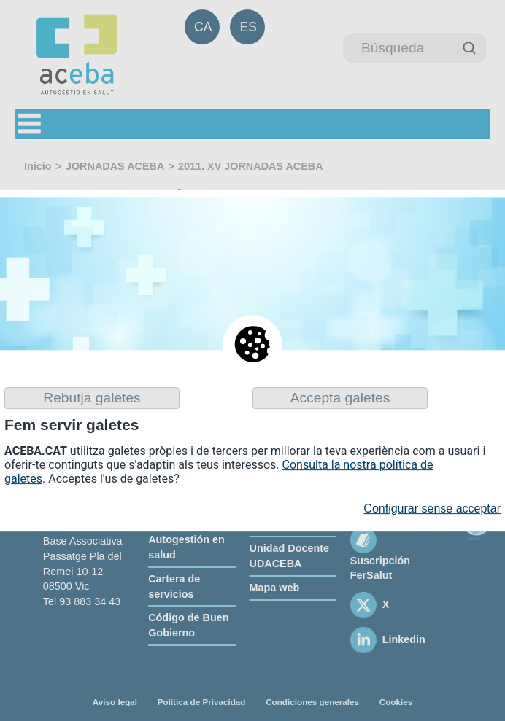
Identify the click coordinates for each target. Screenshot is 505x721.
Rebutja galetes (91, 397)
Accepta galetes (340, 397)
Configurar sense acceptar (432, 509)
